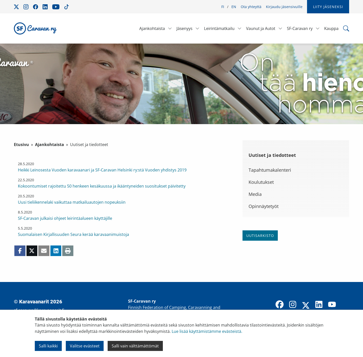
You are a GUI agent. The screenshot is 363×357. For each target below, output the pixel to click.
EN (233, 6)
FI (222, 6)
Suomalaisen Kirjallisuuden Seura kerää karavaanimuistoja (73, 234)
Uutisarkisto (260, 235)
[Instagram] (293, 305)
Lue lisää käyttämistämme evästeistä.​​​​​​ (207, 331)
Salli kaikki (48, 346)
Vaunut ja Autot (260, 28)
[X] (306, 306)
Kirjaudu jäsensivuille (284, 6)
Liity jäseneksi (328, 6)
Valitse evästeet (85, 346)
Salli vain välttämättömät (135, 346)
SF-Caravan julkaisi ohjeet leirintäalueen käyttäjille (65, 218)
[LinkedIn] (319, 305)
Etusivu (21, 144)
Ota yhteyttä (251, 6)
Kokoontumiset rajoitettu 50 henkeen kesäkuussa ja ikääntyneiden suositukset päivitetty (102, 186)
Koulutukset (261, 182)
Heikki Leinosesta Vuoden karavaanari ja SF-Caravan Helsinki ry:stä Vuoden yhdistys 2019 (102, 170)
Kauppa (331, 28)
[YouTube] (332, 305)
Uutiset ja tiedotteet (272, 155)
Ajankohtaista (152, 28)
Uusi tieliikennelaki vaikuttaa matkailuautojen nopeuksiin (72, 202)
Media (255, 194)
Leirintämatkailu (219, 28)
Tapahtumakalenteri (270, 170)
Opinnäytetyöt (264, 206)
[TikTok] (345, 305)
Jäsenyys (184, 28)
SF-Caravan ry (300, 28)
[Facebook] (280, 305)
